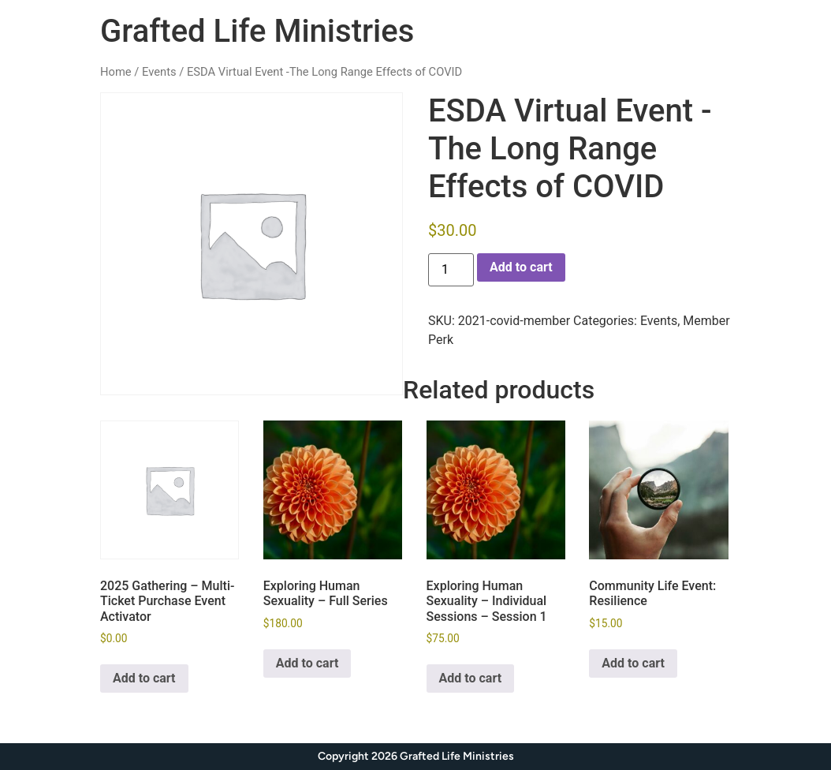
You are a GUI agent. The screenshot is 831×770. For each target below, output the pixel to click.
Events (159, 72)
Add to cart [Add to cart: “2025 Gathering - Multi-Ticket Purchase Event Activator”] (144, 678)
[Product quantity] (451, 269)
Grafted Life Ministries (257, 31)
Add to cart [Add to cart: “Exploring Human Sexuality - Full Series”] (307, 663)
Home (116, 72)
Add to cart (521, 267)
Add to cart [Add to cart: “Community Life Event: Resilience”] (633, 663)
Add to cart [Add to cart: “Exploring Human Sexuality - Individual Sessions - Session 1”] (470, 678)
